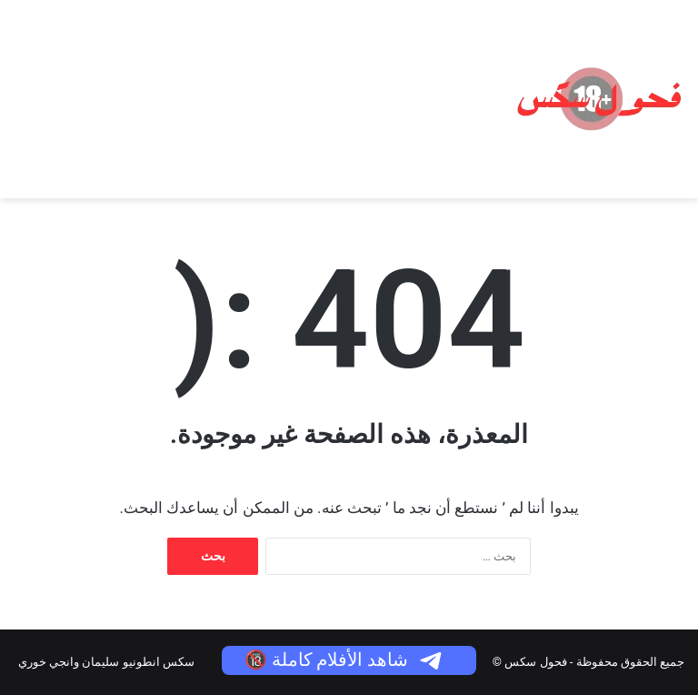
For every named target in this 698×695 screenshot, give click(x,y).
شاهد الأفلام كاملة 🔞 (344, 659)
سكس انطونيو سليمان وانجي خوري (106, 662)
